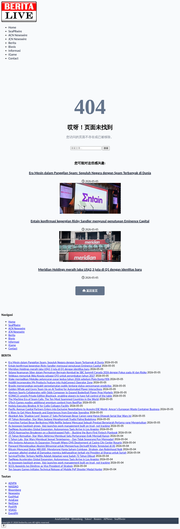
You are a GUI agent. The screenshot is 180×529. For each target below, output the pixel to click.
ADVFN (12, 483)
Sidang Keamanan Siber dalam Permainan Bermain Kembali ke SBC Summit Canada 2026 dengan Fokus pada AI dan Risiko (77, 372)
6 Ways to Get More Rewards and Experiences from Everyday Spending (48, 412)
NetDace (13, 503)
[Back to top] (3, 526)
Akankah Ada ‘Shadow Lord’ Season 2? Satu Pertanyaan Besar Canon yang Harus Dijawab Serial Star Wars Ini (69, 416)
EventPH (13, 513)
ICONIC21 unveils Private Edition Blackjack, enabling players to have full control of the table (60, 395)
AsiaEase (13, 500)
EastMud (13, 496)
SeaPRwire (15, 31)
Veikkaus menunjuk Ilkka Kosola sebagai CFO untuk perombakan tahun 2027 (51, 375)
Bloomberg (14, 490)
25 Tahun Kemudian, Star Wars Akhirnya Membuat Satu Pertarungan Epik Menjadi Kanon (59, 436)
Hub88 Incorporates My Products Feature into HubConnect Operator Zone (50, 382)
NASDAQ (13, 486)
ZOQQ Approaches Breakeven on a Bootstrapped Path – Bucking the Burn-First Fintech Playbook (63, 432)
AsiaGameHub (62, 519)
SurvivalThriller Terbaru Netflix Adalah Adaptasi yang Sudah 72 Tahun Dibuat (51, 456)
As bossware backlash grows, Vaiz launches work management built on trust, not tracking (59, 426)
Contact (13, 58)
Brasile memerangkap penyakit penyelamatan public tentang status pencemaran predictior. (60, 385)
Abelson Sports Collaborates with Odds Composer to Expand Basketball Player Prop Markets (60, 392)
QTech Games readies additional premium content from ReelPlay (45, 402)
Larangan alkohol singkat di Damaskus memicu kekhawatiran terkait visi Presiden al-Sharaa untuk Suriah (67, 452)
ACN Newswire (17, 35)
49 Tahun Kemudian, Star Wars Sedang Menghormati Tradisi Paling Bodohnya (52, 419)
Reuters (97, 519)
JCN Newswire (17, 39)
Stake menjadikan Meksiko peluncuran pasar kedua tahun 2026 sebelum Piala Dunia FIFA (58, 379)
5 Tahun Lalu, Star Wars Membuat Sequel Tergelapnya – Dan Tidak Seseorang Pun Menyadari (61, 439)
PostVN (12, 506)
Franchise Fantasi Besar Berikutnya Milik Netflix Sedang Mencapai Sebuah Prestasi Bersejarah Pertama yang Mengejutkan (77, 422)
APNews (108, 519)
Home (12, 27)
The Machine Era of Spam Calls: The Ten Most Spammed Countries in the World (53, 399)
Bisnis (12, 47)
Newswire (14, 493)
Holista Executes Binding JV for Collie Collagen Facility (38, 405)
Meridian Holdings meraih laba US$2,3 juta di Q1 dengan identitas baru (90, 269)
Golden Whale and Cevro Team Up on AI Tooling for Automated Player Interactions (55, 389)
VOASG (12, 510)
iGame (12, 54)
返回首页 (90, 290)
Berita (12, 43)
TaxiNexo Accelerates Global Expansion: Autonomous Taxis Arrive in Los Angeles (53, 429)
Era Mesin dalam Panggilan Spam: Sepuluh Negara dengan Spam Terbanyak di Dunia (90, 173)
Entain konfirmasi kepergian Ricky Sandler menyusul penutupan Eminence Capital (90, 221)
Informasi (14, 51)
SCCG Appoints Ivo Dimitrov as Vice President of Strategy (40, 466)
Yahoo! (88, 519)
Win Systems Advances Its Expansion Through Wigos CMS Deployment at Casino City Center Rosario (65, 442)
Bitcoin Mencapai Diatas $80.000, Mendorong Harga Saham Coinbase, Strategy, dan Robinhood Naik (65, 449)
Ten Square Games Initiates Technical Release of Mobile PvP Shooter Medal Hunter (55, 469)
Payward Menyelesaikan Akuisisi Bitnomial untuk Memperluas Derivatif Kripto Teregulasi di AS (61, 446)
